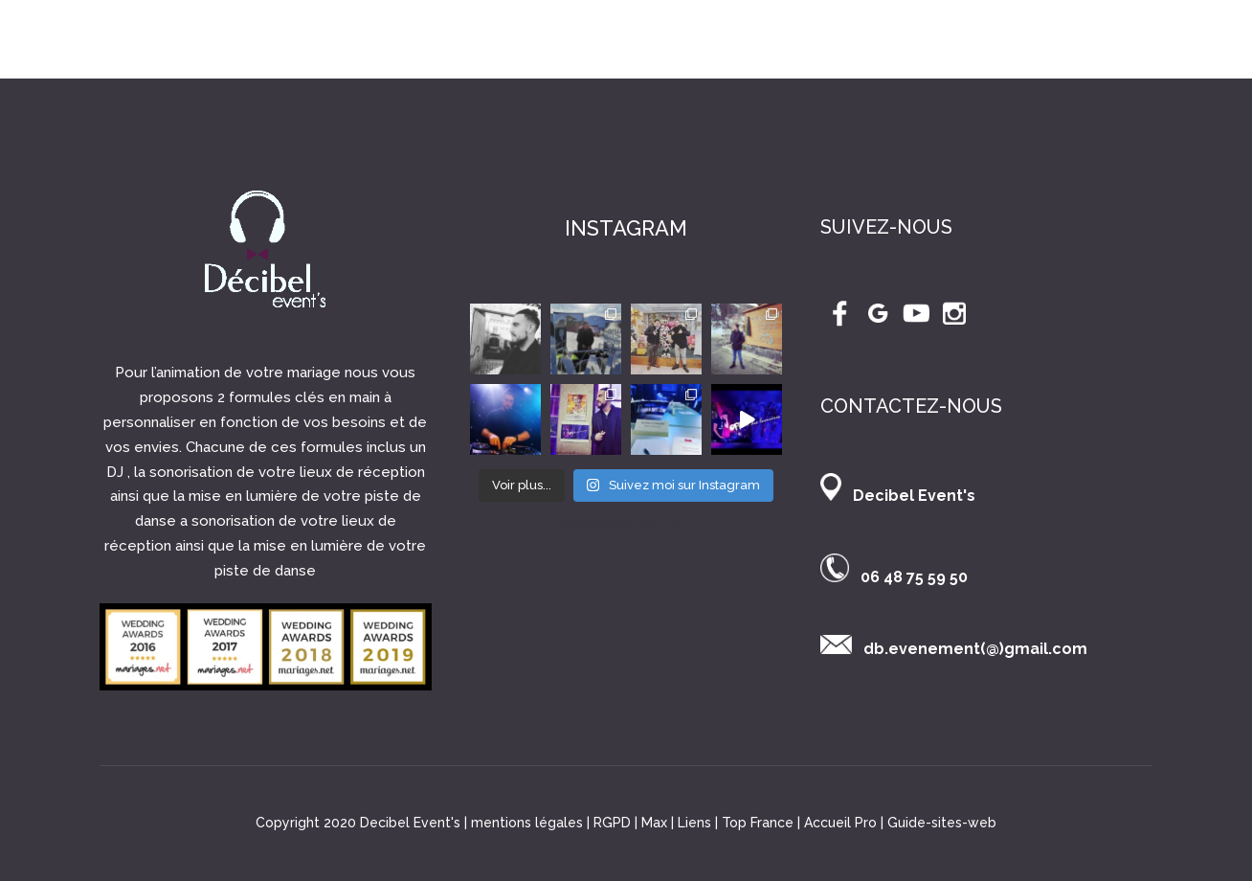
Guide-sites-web (941, 822)
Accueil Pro (840, 822)
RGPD (612, 822)
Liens (694, 822)
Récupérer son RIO (625, 522)
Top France (758, 822)
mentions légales (527, 822)
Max (654, 822)
